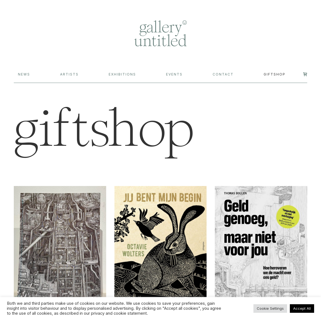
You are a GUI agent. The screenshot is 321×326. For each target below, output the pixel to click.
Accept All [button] (302, 308)
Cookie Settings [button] (270, 308)
